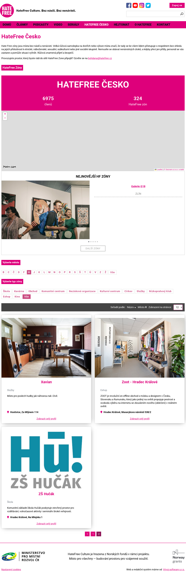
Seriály (73, 24)
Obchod (32, 291)
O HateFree (143, 24)
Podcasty (40, 24)
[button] (5, 114)
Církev (128, 291)
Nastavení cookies (11, 569)
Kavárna (19, 291)
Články (22, 24)
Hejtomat (121, 24)
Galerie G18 (138, 186)
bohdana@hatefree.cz (100, 58)
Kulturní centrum (110, 291)
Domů (7, 24)
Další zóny (93, 248)
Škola (6, 291)
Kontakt (163, 24)
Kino (17, 296)
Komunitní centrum (53, 291)
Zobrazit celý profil (46, 418)
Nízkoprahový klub (160, 291)
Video (58, 24)
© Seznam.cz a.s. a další (174, 169)
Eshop (6, 296)
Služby (141, 291)
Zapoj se (177, 5)
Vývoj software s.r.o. (174, 569)
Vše (112, 272)
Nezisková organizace (82, 291)
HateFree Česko (96, 24)
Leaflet (158, 169)
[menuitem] (7, 24)
